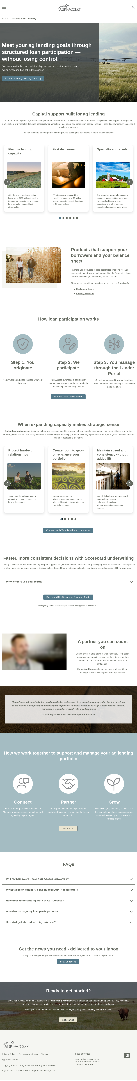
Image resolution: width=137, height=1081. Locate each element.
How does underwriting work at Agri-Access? (35, 901)
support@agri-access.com (87, 1060)
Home (5, 18)
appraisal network (109, 195)
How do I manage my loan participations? (32, 912)
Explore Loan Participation (68, 396)
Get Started (68, 829)
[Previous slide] (7, 182)
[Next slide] (129, 182)
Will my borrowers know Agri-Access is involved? (37, 879)
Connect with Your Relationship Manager (68, 530)
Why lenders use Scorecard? (24, 582)
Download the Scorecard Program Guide (68, 597)
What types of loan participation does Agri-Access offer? (42, 890)
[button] (60, 218)
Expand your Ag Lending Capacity (24, 78)
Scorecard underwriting (68, 195)
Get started (68, 1021)
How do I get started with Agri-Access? (31, 922)
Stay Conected (68, 962)
